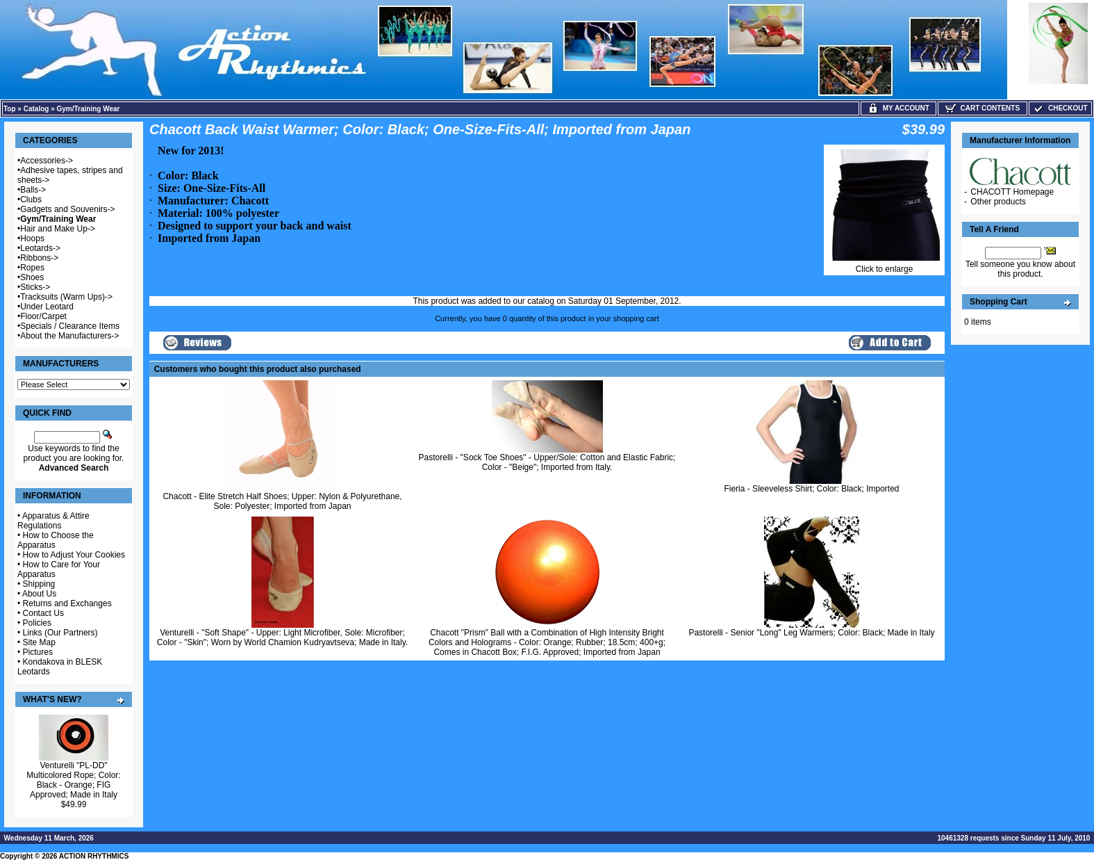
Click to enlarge (884, 265)
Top (9, 109)
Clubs (31, 199)
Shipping (39, 584)
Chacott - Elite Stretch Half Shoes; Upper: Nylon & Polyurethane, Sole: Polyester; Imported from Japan (282, 501)
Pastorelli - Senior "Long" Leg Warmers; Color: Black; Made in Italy (811, 633)
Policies (37, 623)
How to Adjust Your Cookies (74, 555)
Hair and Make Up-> (57, 229)
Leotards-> (40, 248)
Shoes (32, 277)
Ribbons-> (39, 258)
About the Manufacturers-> (69, 336)
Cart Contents (982, 108)
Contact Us (43, 613)
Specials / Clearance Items (69, 326)
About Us (39, 594)
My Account (898, 108)
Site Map (39, 642)
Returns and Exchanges (67, 603)
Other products (997, 201)
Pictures (38, 652)
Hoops (32, 238)
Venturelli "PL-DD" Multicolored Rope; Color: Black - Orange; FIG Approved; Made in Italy (73, 780)
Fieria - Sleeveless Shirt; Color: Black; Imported (811, 489)
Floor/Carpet (43, 316)
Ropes (32, 268)
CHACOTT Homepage (1012, 192)
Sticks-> (35, 287)
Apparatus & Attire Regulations (53, 520)
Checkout (1060, 108)
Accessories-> (46, 160)
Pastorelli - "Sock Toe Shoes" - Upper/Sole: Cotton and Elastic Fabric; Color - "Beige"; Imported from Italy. (547, 462)
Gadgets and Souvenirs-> (67, 209)
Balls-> (33, 190)
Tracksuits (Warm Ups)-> (66, 297)
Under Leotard (47, 306)
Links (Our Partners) (60, 633)
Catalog (36, 109)
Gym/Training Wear (88, 109)
